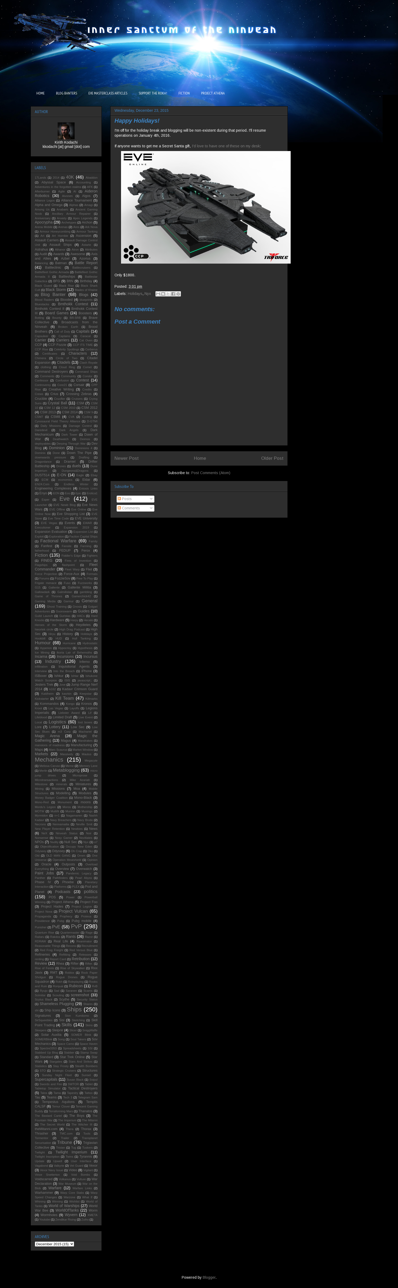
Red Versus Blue (80, 950)
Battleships (67, 276)
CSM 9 (88, 412)
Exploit (39, 536)
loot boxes (85, 722)
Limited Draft (62, 717)
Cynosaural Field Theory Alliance (57, 421)
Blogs (83, 295)
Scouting (58, 995)
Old (37, 855)
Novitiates (85, 837)
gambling (86, 592)
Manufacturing (81, 745)
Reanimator (84, 941)
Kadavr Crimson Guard (80, 689)
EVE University (86, 518)
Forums (44, 578)
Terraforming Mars (61, 1111)
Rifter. (89, 963)
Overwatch (84, 869)
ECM (45, 479)
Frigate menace (46, 583)
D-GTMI (92, 421)
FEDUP (65, 550)
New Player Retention (50, 828)
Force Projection (46, 574)
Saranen (71, 990)
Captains (64, 336)
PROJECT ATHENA (213, 93)
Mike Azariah (80, 780)
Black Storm (56, 289)
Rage (89, 932)
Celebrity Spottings (66, 349)
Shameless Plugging (57, 1004)
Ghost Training (56, 606)
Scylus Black (43, 999)
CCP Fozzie (57, 345)
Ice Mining (42, 652)
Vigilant (88, 1170)
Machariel (85, 731)
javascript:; (85, 680)
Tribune (64, 1142)
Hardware (57, 620)
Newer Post (127, 458)
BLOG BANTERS (66, 93)
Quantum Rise (44, 932)
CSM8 (55, 417)
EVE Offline (57, 509)
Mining (39, 788)
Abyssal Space (53, 182)
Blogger (209, 1277)
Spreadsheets (72, 1048)
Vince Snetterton (47, 1174)
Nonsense (41, 837)
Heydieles (83, 625)
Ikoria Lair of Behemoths (74, 652)
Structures (90, 1070)
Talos (43, 1092)
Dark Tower (69, 434)
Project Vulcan (73, 911)
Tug (73, 1147)
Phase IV (43, 882)
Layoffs (74, 708)
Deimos (85, 439)
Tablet (89, 1084)
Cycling (87, 416)
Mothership (85, 807)
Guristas (64, 615)
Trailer (65, 1138)
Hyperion (46, 648)
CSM (80, 403)
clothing (46, 367)
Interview (41, 671)
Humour (43, 642)
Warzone (69, 1197)
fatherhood (42, 550)
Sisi (61, 1020)
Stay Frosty (61, 1066)
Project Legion (82, 906)
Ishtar (74, 675)
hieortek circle (44, 629)
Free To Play (84, 578)
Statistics (41, 1066)
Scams (87, 990)
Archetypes (68, 222)
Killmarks (92, 698)
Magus (66, 740)
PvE (56, 926)
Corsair (79, 385)
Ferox (86, 550)
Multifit (54, 811)
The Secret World (52, 1124)
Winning (57, 1201)
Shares (87, 1004)
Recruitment (90, 945)
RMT (53, 972)
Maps (39, 750)
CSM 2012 (89, 408)
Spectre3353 (48, 1048)
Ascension (83, 236)
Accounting (83, 182)
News (93, 829)
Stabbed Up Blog (46, 1052)
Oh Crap (76, 851)
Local (38, 722)
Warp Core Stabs (72, 1192)
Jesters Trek (44, 684)
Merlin (43, 770)
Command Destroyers (51, 371)
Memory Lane (88, 765)
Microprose (80, 775)
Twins (69, 1156)
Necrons (40, 824)
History (67, 634)
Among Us (42, 209)
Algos (86, 196)
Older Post (272, 458)
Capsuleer (41, 336)
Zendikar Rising (65, 1219)
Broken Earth (68, 326)
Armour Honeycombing (55, 231)
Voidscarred (44, 1179)
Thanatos (85, 1111)
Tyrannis (85, 1156)
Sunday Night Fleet (57, 1075)
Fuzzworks (85, 583)
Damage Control (80, 425)
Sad (56, 990)
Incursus (90, 656)
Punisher (40, 927)
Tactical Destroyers (83, 1088)
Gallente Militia (79, 587)
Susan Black (75, 1079)
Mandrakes (85, 740)
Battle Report (86, 263)
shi (37, 1010)
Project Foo (89, 902)
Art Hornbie (60, 235)
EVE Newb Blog (64, 504)
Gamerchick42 (81, 596)
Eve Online (78, 509)
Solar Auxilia (51, 1035)
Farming (85, 546)
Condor (87, 376)
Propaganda (43, 916)
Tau (37, 1097)
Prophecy (66, 916)
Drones (61, 466)
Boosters (85, 313)
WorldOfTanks (67, 1210)
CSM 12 (49, 407)
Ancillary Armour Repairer (71, 213)
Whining (40, 1201)
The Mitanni (90, 1120)
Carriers (62, 340)
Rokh (59, 981)
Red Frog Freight (51, 950)
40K (70, 177)
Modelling (63, 793)
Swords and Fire (51, 1084)
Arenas (62, 227)
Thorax (86, 1129)
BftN (70, 281)
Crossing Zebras (79, 394)
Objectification (49, 846)
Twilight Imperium (71, 1152)
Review (41, 963)
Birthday (86, 281)
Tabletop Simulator (48, 1088)
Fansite (66, 546)
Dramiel (69, 461)
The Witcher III (81, 1124)
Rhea (60, 963)
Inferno (84, 662)
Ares (76, 227)
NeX (44, 833)
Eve (65, 498)
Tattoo (88, 1092)
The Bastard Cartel (48, 1115)
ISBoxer (41, 676)
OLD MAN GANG (58, 855)
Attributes (91, 249)
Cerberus (91, 349)
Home (200, 458)
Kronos (86, 704)
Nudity (54, 842)
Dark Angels (69, 430)
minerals (61, 784)
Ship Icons (52, 1010)
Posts (125, 499)
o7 (96, 842)
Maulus (86, 754)
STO (43, 1070)
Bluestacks (42, 304)
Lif (89, 712)
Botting (39, 317)
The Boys (76, 1116)
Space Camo (65, 1043)
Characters (78, 353)
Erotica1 (92, 493)
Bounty (57, 317)
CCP (38, 345)
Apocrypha (44, 222)
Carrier (40, 340)
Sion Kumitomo (77, 1015)
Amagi (88, 205)
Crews (39, 394)
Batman (61, 263)
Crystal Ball (57, 403)
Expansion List (83, 531)
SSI (90, 1048)
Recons (71, 945)
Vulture (81, 1179)
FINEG (47, 560)
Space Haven (89, 1043)
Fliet (89, 569)
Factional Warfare (58, 540)
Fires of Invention (78, 560)
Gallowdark (42, 592)
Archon (87, 222)
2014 (56, 177)
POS (52, 897)
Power (70, 897)
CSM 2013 (48, 412)
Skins (89, 1025)
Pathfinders (60, 877)
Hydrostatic (90, 643)
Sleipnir (57, 1030)
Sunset (86, 1075)
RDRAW (40, 941)
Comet (87, 367)
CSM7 (39, 416)
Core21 (62, 385)
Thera (69, 1129)
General (90, 600)
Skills (66, 1024)
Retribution (81, 959)
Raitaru (39, 936)
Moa (77, 789)
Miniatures (83, 784)
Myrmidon (41, 815)
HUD (59, 638)
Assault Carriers (47, 240)
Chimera (40, 358)
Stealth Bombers (86, 1066)
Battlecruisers (81, 267)
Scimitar (40, 995)
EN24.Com (42, 484)
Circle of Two (66, 358)
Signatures (43, 1015)
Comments (129, 508)
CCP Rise (41, 349)
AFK (90, 186)
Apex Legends (83, 218)
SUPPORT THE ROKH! (153, 93)
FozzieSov (62, 578)
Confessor (41, 380)
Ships (74, 1009)
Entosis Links (88, 488)
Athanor (60, 249)
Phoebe (68, 882)
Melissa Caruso (49, 765)
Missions (58, 789)
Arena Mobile (44, 227)
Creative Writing (61, 389)
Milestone (41, 784)
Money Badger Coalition (51, 797)
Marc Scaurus (58, 749)
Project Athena (63, 902)
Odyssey (58, 851)
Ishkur (58, 676)
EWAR (87, 523)
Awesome (77, 254)
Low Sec (77, 727)
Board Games (57, 313)
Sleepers (40, 1030)
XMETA (92, 1215)
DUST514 (42, 475)
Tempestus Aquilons (58, 1102)
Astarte (86, 244)
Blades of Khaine (86, 289)
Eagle (80, 475)
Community (68, 376)
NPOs (39, 842)
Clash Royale (89, 362)
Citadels (63, 362)
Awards (58, 254)
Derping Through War (71, 443)
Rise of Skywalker (72, 968)
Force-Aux (71, 574)
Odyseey (40, 851)
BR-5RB (75, 317)
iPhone (86, 671)
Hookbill (40, 638)
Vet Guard (76, 1165)
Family (93, 541)
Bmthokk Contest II (49, 309)
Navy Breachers (60, 820)
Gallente (54, 587)
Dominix (40, 452)
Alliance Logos (45, 200)
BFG (56, 281)
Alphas (73, 205)
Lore (38, 727)
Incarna (41, 656)
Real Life (61, 941)
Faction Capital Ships (83, 536)
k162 (52, 689)
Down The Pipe (79, 453)
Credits (87, 389)
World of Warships (64, 1206)
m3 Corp (64, 731)
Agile (61, 191)
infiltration (41, 666)
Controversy (43, 385)
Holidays (135, 293)
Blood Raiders (44, 299)
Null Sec (70, 842)
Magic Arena (47, 736)
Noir (89, 833)
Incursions (65, 656)
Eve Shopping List (71, 514)
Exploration (56, 536)
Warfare (54, 1188)
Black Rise (66, 285)
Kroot (38, 708)
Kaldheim (47, 693)
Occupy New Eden (79, 846)
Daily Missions (51, 425)
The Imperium (67, 1120)
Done (56, 452)
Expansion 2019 (76, 527)
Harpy (74, 620)
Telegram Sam (88, 1097)
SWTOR (73, 1084)
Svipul (94, 1079)
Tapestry (72, 1092)
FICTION (184, 93)
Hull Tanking (81, 638)
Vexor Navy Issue (51, 1170)
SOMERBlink (43, 1039)
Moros (66, 807)
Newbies (77, 828)
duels (76, 466)
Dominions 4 (83, 448)
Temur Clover (61, 1106)
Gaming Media (45, 601)
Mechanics (49, 759)
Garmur (68, 601)
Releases (85, 954)
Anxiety (62, 218)
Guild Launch (44, 615)
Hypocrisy (64, 648)
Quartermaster (69, 932)
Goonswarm (64, 611)
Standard (46, 1057)
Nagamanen (74, 815)
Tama (57, 1092)
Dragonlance (43, 461)
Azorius (85, 258)
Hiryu (51, 634)
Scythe (64, 999)
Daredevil (41, 430)
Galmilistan (64, 592)
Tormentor (41, 1138)
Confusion (62, 380)
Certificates (49, 353)
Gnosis (77, 606)
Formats (92, 574)
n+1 (57, 815)
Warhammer (44, 1193)
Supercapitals (46, 1079)
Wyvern (71, 1215)
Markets (41, 754)
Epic (78, 493)
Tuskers (87, 1147)
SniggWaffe (90, 1030)
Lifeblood (41, 717)
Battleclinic (53, 267)
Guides (84, 611)
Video (73, 1170)
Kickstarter (42, 698)
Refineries (42, 954)
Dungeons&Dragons (75, 470)
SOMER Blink (81, 1034)
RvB (95, 986)
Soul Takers (78, 1039)
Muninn (70, 811)
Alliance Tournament (76, 200)
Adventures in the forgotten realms (58, 186)
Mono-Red (42, 802)
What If (87, 1197)
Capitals (83, 331)
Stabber (69, 1052)
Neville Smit (84, 824)
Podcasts (62, 892)
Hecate (88, 620)
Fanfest (46, 546)
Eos (67, 493)
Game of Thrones (48, 596)
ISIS (67, 680)
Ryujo (44, 990)
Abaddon (92, 177)
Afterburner (42, 191)
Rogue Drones (67, 977)
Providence (42, 920)
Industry (53, 661)
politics (91, 891)
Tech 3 (67, 1097)
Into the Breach (64, 671)
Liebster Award (69, 712)
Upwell (57, 1161)
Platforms (60, 886)
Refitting (64, 954)
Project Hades (52, 906)
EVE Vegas (49, 523)
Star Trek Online (72, 1057)
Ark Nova (91, 227)
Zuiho (85, 1219)
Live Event (86, 717)
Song (61, 1039)
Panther (40, 877)
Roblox (69, 972)
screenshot (80, 995)
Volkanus (65, 1179)
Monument (65, 802)
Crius (54, 394)
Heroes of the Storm (51, 624)
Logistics (57, 721)
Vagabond (41, 1165)
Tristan (60, 1147)
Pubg (60, 920)
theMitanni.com (46, 1129)
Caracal (86, 336)
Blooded (66, 300)
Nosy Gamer (64, 837)
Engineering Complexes (53, 488)
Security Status (87, 999)
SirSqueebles (44, 1020)
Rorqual (58, 986)
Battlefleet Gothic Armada (52, 272)
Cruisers (77, 398)
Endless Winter (76, 484)
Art (42, 235)
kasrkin (66, 693)
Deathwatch (61, 439)
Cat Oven (85, 340)
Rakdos (55, 936)
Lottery (55, 727)
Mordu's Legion (45, 807)
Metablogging (66, 770)
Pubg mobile (81, 921)
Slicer (73, 1030)
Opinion (92, 859)
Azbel (65, 258)
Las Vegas (56, 708)
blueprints (86, 299)
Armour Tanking (87, 231)
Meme (69, 765)
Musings (87, 811)
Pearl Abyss (83, 877)
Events (70, 523)
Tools (86, 1133)
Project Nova (43, 911)
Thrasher (41, 1133)
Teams (52, 1097)
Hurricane (69, 643)
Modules (85, 793)
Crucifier (59, 398)
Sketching (78, 1020)
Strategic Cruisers (64, 1070)
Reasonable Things (48, 945)
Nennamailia (61, 824)
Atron (75, 249)
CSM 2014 (70, 412)
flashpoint (68, 564)
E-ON (61, 475)
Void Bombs (80, 1174)
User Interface (81, 1161)
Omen (81, 855)
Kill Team (64, 698)
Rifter (75, 963)
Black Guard (43, 285)
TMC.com (66, 1133)
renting (39, 959)
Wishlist (74, 1201)
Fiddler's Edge (71, 555)
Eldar (86, 480)
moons (86, 802)
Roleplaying (75, 981)
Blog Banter (53, 294)
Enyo (43, 493)
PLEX (76, 886)
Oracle (46, 864)
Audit (43, 254)
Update (39, 1161)
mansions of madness (50, 745)
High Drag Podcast (72, 629)
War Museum (67, 1183)
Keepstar (86, 693)
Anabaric (62, 209)
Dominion (57, 448)
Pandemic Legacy (78, 873)
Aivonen (67, 196)
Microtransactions (46, 780)
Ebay (94, 475)
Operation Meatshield (67, 859)
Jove (62, 684)
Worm (93, 1210)
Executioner (42, 527)
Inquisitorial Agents (74, 666)
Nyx (148, 293)
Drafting (84, 457)
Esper (45, 499)
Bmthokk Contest (73, 304)
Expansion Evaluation (51, 532)
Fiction (41, 555)
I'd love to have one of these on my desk (226, 146)
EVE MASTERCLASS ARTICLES (107, 93)
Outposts (68, 864)
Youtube (44, 1219)
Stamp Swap (89, 1052)
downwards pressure (50, 457)
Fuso (67, 583)
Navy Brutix (85, 820)
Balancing (41, 263)
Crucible (41, 399)
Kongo (70, 703)
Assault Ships (60, 245)
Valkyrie (59, 1165)
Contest (82, 380)
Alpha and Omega (48, 205)
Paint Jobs (44, 873)
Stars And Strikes (80, 1061)
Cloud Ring (67, 367)
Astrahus (41, 249)
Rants (71, 936)
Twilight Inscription (47, 1156)
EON (56, 493)
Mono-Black (83, 798)
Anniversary (42, 218)
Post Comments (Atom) (210, 473)
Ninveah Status (67, 833)
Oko (90, 851)
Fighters (92, 555)
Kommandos (49, 704)
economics (65, 479)
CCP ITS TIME (83, 344)
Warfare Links (82, 1188)
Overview (62, 869)
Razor (89, 936)
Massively (66, 754)
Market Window (83, 749)
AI (74, 191)
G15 (37, 587)
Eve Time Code (58, 518)
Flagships (41, 564)
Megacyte (91, 760)
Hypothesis (85, 648)
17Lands (40, 177)
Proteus (86, 916)
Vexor (93, 1165)
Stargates (55, 1061)
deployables (43, 443)
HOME (40, 93)
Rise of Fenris (44, 968)
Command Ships (86, 371)
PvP (76, 926)
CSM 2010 (68, 407)
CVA (71, 416)
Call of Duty (62, 331)
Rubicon (76, 986)
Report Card (58, 959)
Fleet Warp (72, 569)
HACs (80, 615)
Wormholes (49, 1215)
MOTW (39, 811)
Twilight (40, 1152)
